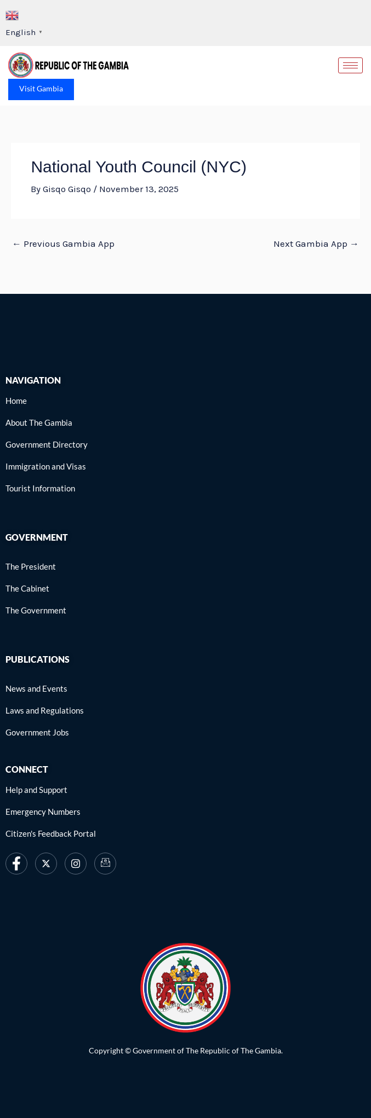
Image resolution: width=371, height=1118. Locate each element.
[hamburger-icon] (350, 65)
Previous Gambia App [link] (63, 243)
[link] (68, 65)
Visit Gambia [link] (41, 88)
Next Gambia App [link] (316, 243)
